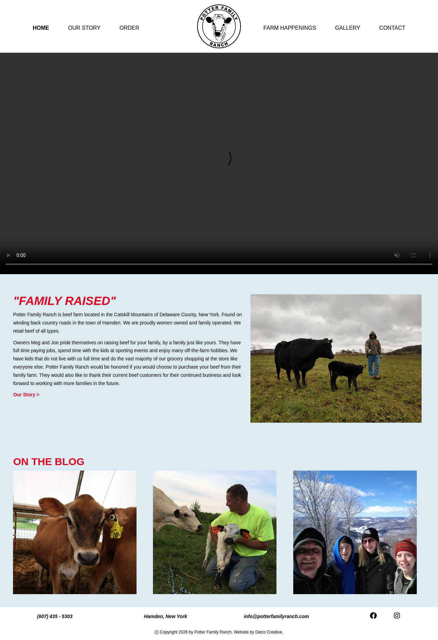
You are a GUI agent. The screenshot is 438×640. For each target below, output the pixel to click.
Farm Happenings (289, 28)
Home (41, 28)
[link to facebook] (373, 616)
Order (129, 28)
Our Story (84, 28)
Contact (392, 28)
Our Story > (26, 394)
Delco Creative (268, 632)
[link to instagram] (397, 616)
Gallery (347, 28)
